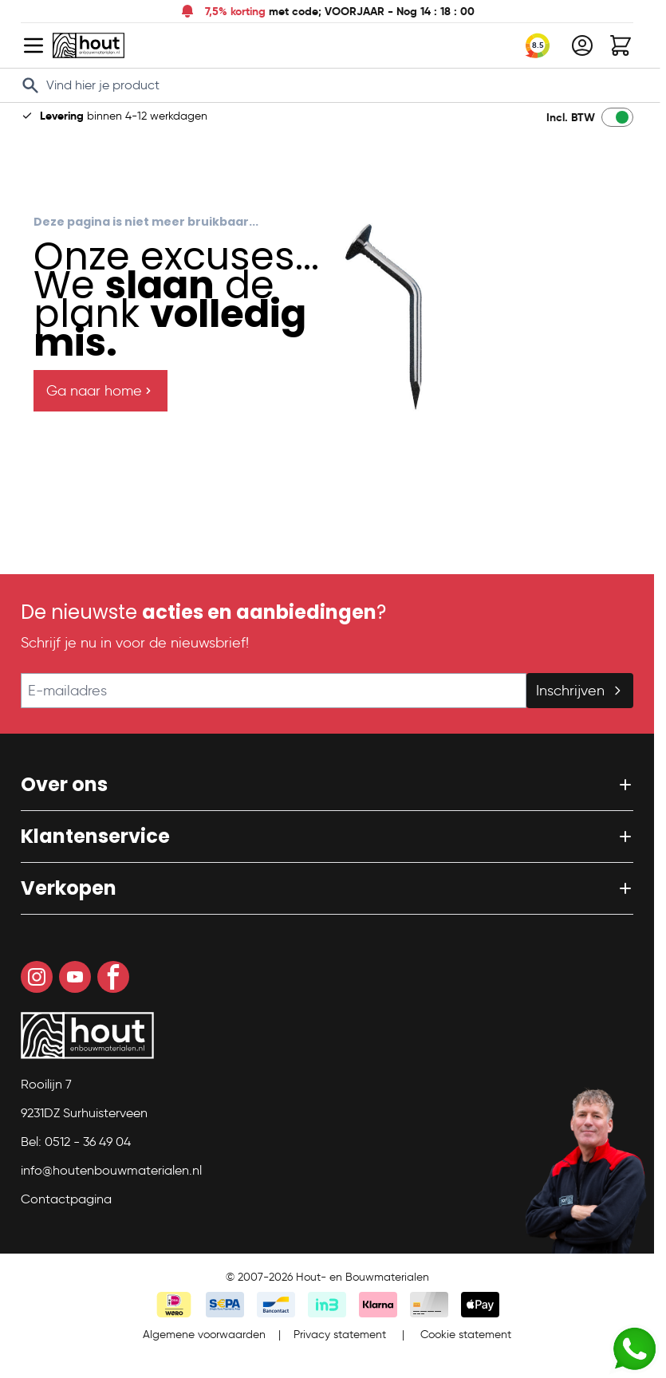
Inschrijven (580, 690)
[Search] (30, 85)
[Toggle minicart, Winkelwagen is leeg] (620, 45)
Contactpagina (66, 1199)
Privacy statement (340, 1334)
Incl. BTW (570, 117)
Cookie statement (465, 1334)
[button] (327, 784)
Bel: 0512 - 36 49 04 (76, 1141)
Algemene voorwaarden (204, 1334)
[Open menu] (33, 45)
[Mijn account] (582, 45)
